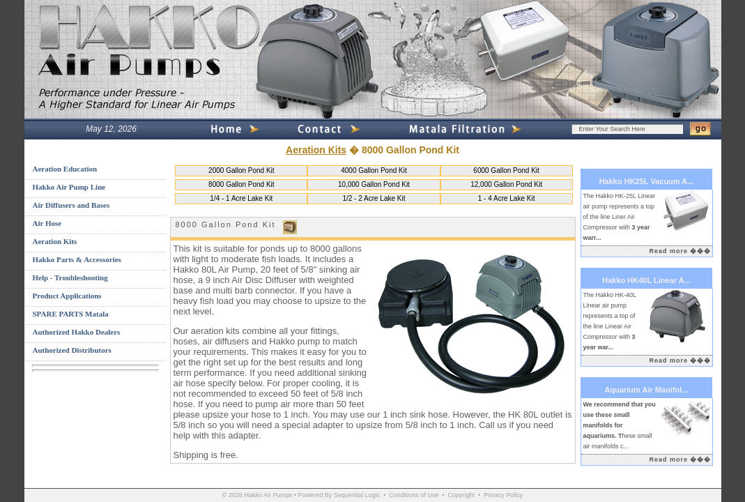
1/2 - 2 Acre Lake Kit (373, 198)
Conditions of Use (413, 495)
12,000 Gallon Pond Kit (506, 184)
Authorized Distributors (72, 350)
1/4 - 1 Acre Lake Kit (241, 198)
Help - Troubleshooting (70, 277)
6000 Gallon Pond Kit (506, 170)
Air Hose (47, 223)
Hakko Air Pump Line (69, 187)
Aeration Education (65, 169)
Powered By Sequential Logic (339, 495)
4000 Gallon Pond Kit (374, 170)
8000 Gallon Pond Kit (241, 184)
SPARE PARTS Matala (71, 314)
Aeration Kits (316, 149)
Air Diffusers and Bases (71, 205)
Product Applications (67, 295)
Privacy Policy (503, 495)
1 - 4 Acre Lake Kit (506, 198)
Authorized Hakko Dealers (77, 332)
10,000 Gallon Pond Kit (374, 184)
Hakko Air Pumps (268, 495)
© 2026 (232, 495)
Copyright (461, 495)
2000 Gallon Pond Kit (241, 170)
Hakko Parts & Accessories (77, 259)
